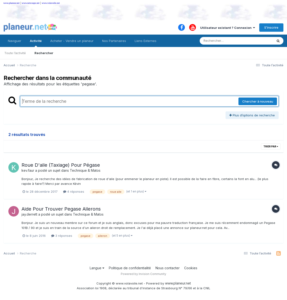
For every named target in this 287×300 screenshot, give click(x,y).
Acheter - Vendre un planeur (72, 41)
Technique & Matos (85, 170)
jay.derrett (29, 214)
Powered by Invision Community (143, 274)
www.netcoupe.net (30, 3)
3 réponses (61, 236)
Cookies (190, 268)
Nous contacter (167, 268)
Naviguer (14, 41)
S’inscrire (271, 27)
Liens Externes (145, 41)
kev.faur (28, 170)
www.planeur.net (11, 3)
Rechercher (43, 53)
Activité (36, 43)
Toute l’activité (15, 53)
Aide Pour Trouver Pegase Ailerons (61, 209)
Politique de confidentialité (130, 268)
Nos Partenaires (114, 41)
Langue (97, 268)
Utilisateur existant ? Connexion (227, 28)
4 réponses (73, 191)
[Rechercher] (222, 41)
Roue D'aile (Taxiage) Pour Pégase (61, 165)
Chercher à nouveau (257, 101)
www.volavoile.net (51, 3)
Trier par (270, 146)
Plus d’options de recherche (252, 115)
